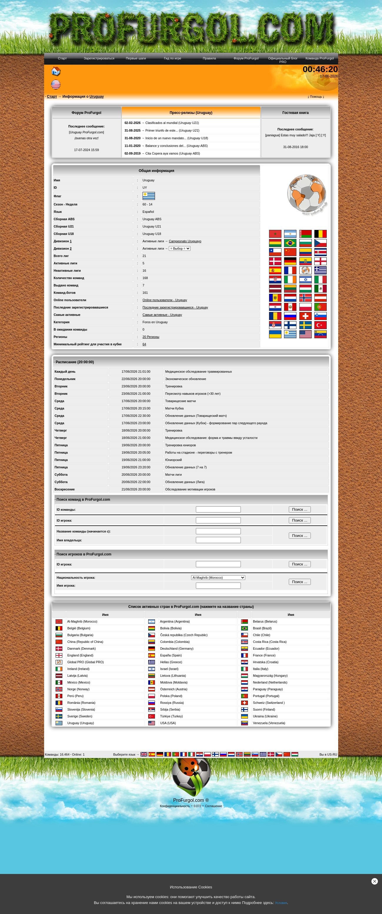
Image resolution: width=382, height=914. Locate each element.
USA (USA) (168, 723)
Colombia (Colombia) (175, 641)
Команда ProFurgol (320, 58)
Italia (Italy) (260, 669)
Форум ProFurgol (246, 58)
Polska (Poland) (171, 696)
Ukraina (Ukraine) (265, 716)
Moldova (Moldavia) (174, 682)
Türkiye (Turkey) (171, 716)
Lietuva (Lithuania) (173, 675)
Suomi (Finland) (264, 709)
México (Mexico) (78, 682)
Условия (281, 903)
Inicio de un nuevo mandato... (166, 138)
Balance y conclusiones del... (166, 145)
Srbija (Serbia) (170, 709)
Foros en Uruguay (155, 322)
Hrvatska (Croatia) (265, 662)
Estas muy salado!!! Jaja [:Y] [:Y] (303, 135)
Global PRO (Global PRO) (85, 662)
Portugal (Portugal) (266, 696)
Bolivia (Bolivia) (171, 628)
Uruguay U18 (152, 233)
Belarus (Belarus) (265, 621)
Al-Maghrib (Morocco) (82, 621)
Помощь (316, 96)
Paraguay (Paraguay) (268, 689)
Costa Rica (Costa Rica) (269, 641)
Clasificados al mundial (162, 123)
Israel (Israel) (169, 669)
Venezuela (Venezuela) (269, 723)
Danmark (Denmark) (81, 648)
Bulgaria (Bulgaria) (80, 635)
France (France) (264, 655)
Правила (209, 58)
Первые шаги (136, 58)
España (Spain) (171, 655)
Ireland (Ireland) (78, 669)
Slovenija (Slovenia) (81, 709)
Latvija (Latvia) (77, 675)
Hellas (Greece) (171, 662)
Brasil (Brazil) (262, 628)
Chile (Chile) (261, 635)
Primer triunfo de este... (162, 130)
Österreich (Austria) (173, 689)
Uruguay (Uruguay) (80, 723)
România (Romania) (81, 702)
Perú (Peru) (75, 696)
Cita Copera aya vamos (162, 153)
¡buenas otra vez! (86, 138)
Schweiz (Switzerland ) (269, 702)
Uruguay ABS (152, 219)
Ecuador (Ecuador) (266, 648)
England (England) (80, 655)
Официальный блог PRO (283, 60)
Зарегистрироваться (99, 58)
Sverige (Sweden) (79, 716)
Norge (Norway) (78, 689)
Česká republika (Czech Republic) (184, 635)
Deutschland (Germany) (176, 648)
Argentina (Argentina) (175, 621)
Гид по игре (172, 58)
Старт (62, 58)
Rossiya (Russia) (172, 702)
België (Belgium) (78, 628)
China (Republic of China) (85, 641)
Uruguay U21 (152, 226)
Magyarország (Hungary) (270, 675)
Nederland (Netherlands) (270, 682)
